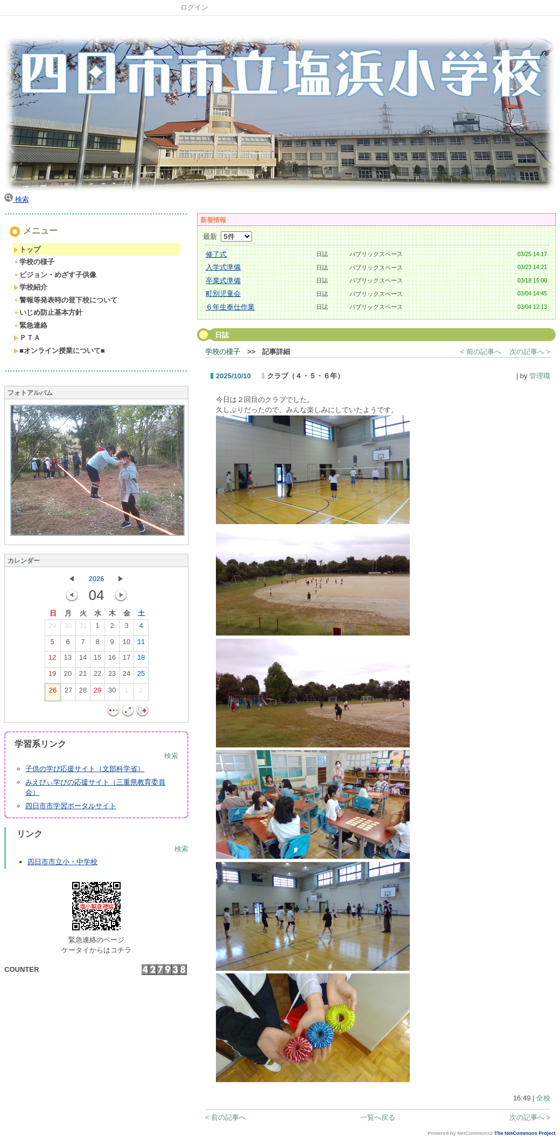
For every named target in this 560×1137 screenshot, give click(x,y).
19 (52, 675)
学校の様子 (33, 262)
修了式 (216, 254)
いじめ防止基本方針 (47, 312)
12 (52, 659)
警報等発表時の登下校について (65, 300)
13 (68, 659)
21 (83, 675)
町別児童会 (223, 293)
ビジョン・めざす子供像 (54, 275)
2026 (96, 579)
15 (97, 659)
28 (83, 692)
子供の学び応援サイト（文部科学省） (84, 769)
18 (141, 659)
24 (126, 675)
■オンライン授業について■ (59, 351)
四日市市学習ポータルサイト (70, 806)
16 (112, 659)
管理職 (539, 376)
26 (53, 692)
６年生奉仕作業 (230, 307)
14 (83, 659)
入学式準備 (223, 267)
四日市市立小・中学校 (62, 862)
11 (141, 644)
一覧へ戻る (377, 1117)
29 (52, 628)
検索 (16, 199)
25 (141, 675)
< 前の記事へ (480, 352)
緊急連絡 (30, 325)
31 (83, 628)
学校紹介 (30, 287)
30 (68, 628)
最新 (227, 236)
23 (112, 675)
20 (68, 675)
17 (126, 659)
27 (68, 692)
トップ (26, 249)
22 (97, 675)
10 (126, 644)
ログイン (194, 7)
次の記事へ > (529, 352)
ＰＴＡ (26, 338)
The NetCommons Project (525, 1133)
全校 (543, 1098)
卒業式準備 (223, 281)
